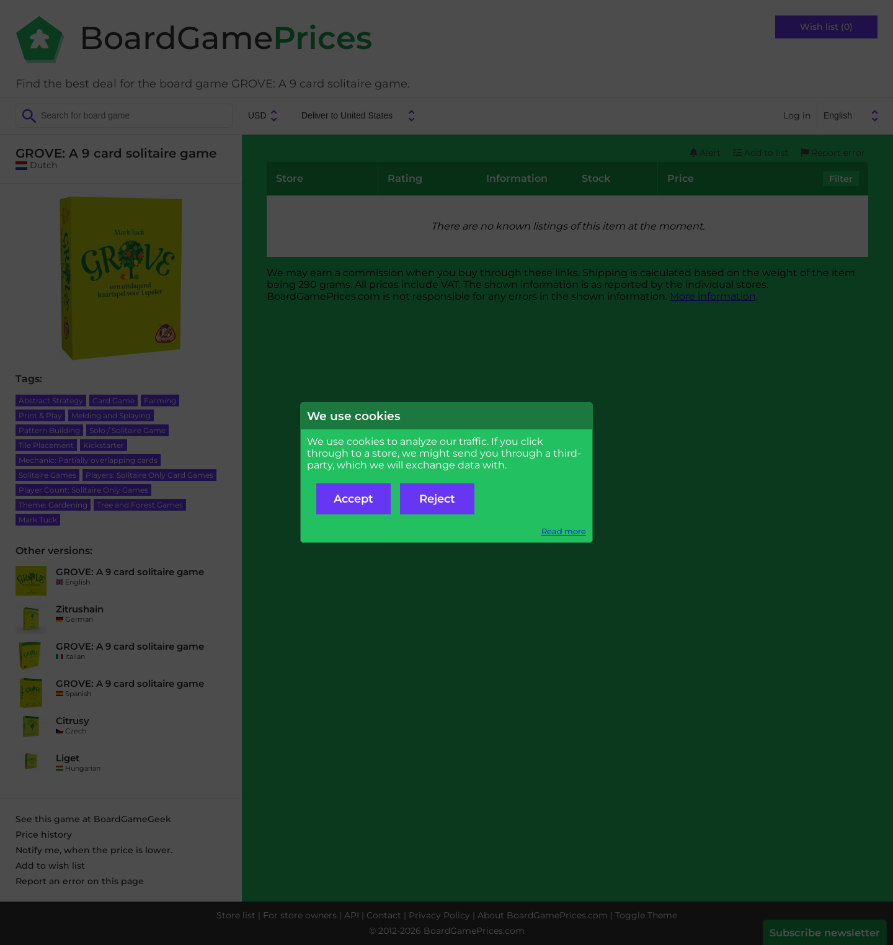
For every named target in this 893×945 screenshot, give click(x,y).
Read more (563, 531)
